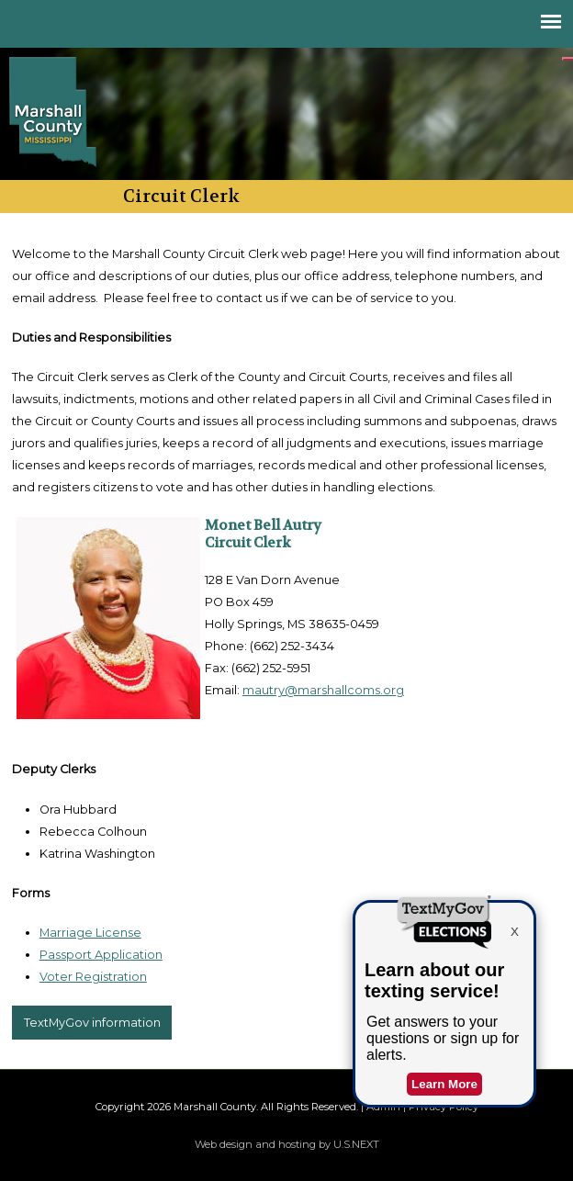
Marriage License (90, 932)
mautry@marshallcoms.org (323, 690)
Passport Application (101, 955)
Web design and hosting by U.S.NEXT (287, 1144)
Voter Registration (93, 977)
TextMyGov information (92, 1022)
